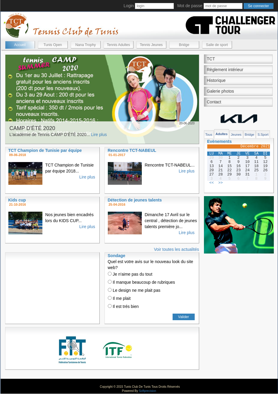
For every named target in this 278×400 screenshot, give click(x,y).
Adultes (222, 134)
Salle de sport (217, 45)
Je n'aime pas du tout (130, 274)
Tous (208, 134)
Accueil (20, 45)
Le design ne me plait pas (134, 290)
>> (220, 183)
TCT (211, 59)
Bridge (184, 45)
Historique (216, 80)
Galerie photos (220, 91)
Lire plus (99, 134)
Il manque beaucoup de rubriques (141, 282)
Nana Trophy (85, 45)
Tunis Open (53, 45)
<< (211, 183)
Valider (183, 317)
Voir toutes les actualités (176, 249)
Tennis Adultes (118, 45)
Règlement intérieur (225, 69)
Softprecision (147, 391)
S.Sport (262, 134)
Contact (214, 102)
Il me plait (119, 298)
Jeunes (236, 134)
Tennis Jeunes (151, 45)
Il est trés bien (123, 306)
